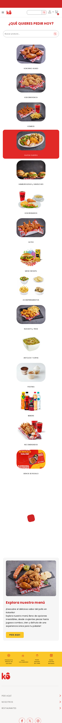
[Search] (44, 12)
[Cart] (56, 12)
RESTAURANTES (9, 708)
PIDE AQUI (14, 635)
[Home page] (6, 676)
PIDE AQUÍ (6, 695)
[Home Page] (9, 12)
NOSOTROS (7, 702)
